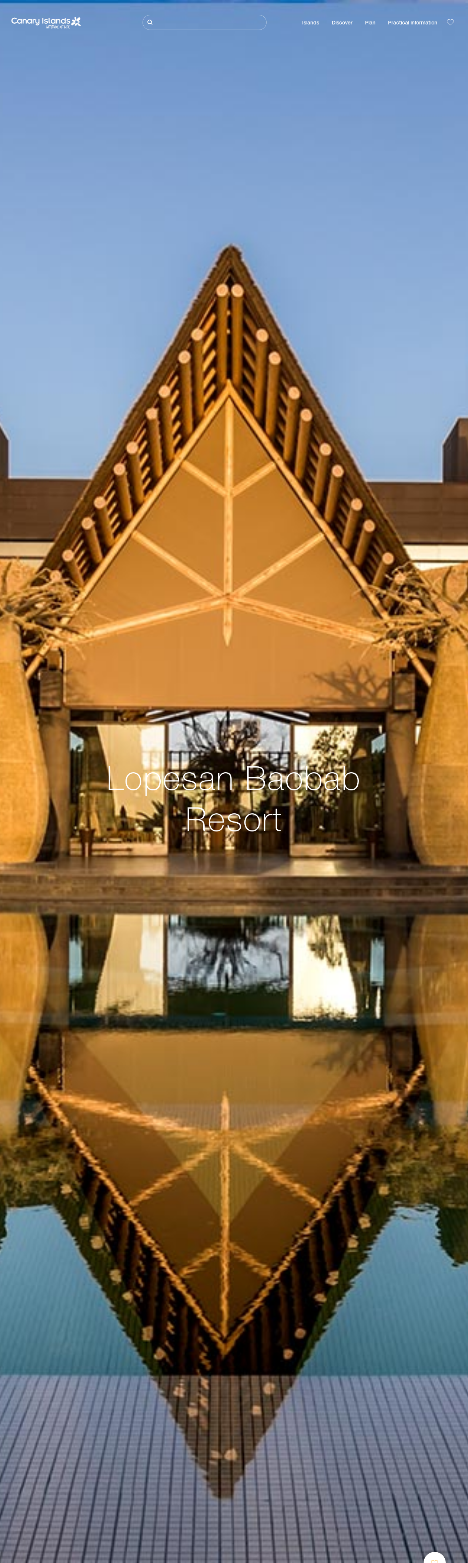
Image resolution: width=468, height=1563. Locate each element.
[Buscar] (205, 22)
